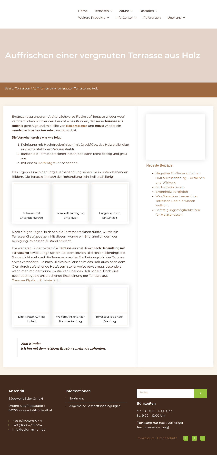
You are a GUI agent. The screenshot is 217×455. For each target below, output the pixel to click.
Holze (42, 163)
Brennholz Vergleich (172, 192)
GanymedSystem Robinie (33, 280)
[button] (104, 10)
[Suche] (200, 393)
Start (9, 88)
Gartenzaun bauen (171, 187)
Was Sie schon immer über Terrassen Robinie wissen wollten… (178, 200)
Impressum (146, 438)
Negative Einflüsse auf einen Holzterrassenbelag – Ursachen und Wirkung (179, 177)
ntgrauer (54, 163)
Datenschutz (168, 438)
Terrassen (22, 88)
